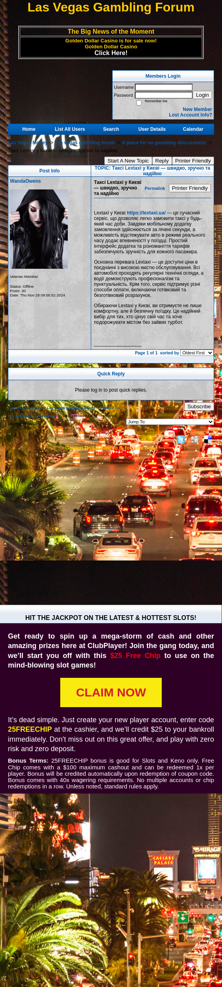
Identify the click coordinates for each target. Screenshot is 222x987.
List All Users (70, 129)
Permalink (155, 188)
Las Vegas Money (28, 142)
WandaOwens (25, 181)
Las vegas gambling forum (85, 142)
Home (28, 129)
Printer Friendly (193, 161)
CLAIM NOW (111, 692)
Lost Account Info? (190, 115)
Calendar (193, 129)
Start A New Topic (128, 161)
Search (111, 129)
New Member (197, 109)
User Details (152, 129)
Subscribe (199, 406)
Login (202, 95)
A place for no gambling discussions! (164, 142)
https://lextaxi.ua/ (146, 213)
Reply (162, 161)
